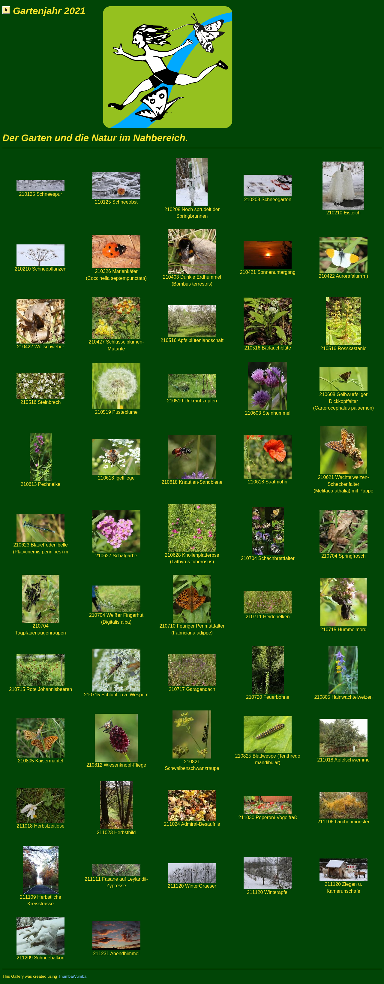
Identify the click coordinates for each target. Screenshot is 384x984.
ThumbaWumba (72, 976)
